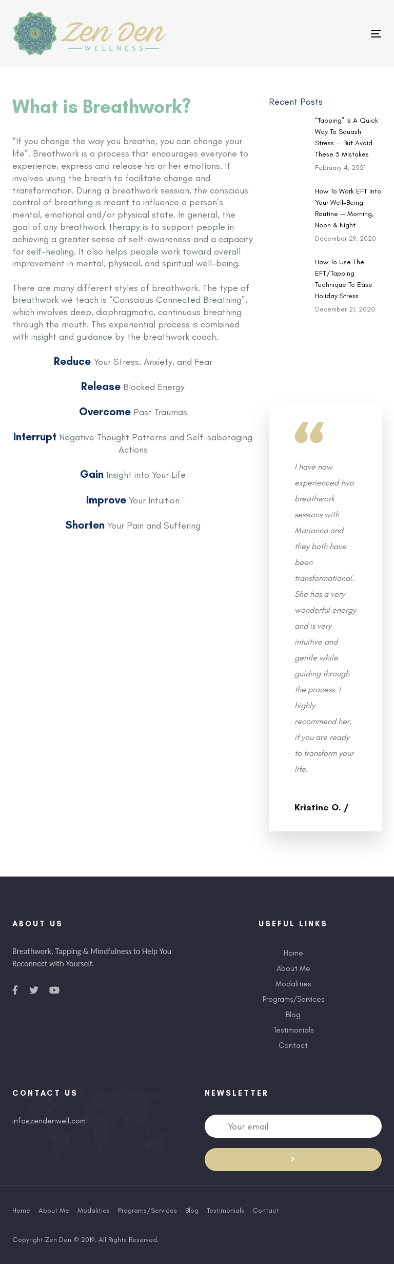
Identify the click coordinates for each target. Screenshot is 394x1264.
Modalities (293, 983)
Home (293, 953)
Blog (293, 1014)
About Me (293, 968)
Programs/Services (293, 999)
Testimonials (293, 1030)
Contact (293, 1045)
